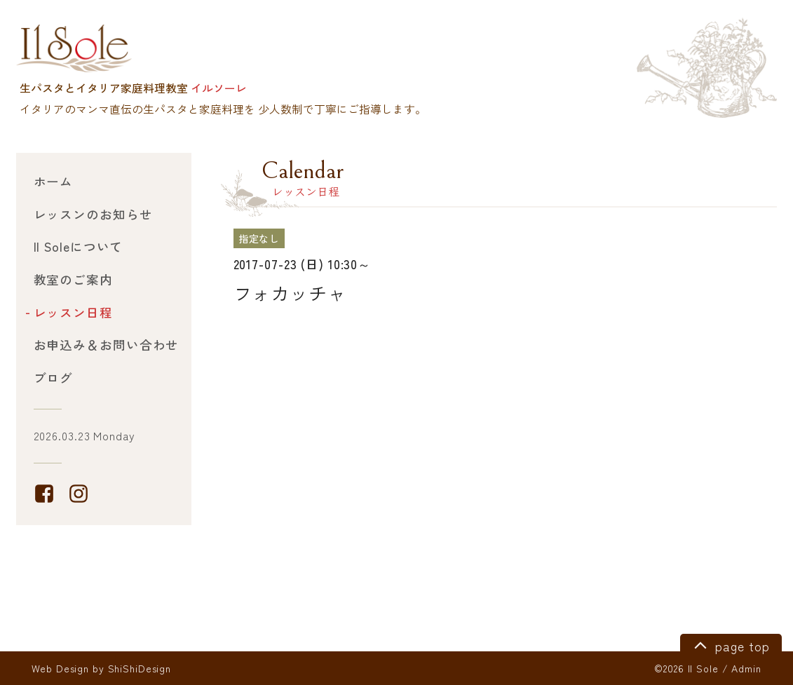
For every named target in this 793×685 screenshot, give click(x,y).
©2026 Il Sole (686, 668)
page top (729, 644)
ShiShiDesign (140, 668)
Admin (746, 668)
